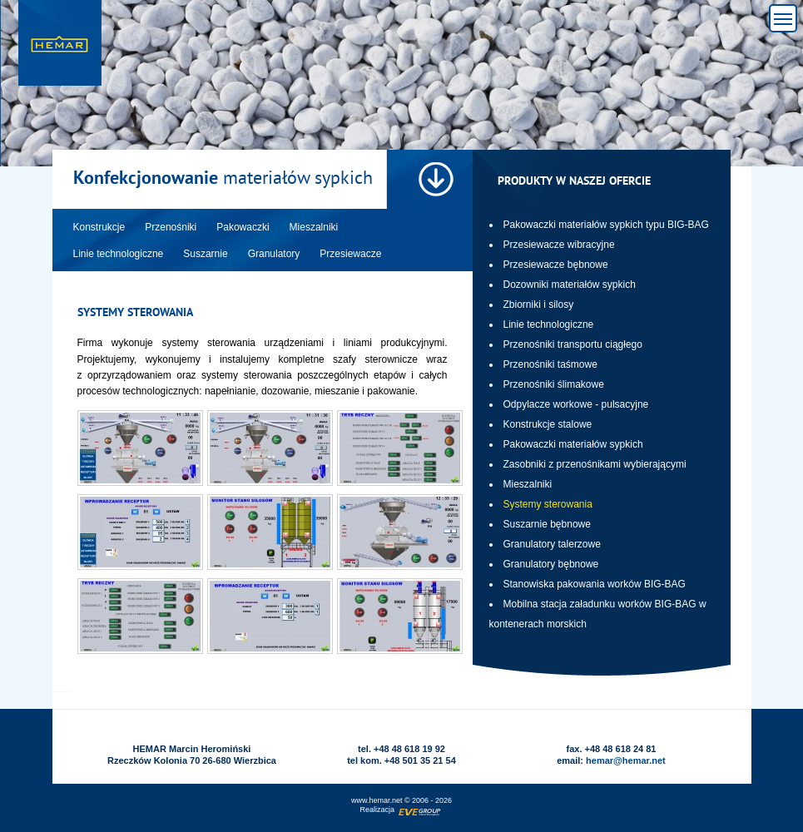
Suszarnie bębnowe (547, 524)
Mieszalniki (528, 484)
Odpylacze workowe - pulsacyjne (576, 404)
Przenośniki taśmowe (550, 364)
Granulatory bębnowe (551, 564)
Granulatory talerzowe (552, 544)
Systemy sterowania (547, 504)
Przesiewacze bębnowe (555, 264)
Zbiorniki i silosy (538, 304)
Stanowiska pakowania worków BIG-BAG (594, 584)
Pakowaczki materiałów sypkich (573, 444)
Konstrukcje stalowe (547, 424)
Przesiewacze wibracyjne (559, 244)
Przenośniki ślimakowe (553, 384)
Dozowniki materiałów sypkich (569, 284)
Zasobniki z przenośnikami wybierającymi (595, 464)
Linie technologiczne (548, 324)
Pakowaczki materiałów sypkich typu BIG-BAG (606, 224)
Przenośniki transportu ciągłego (572, 344)
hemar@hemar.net (626, 760)
